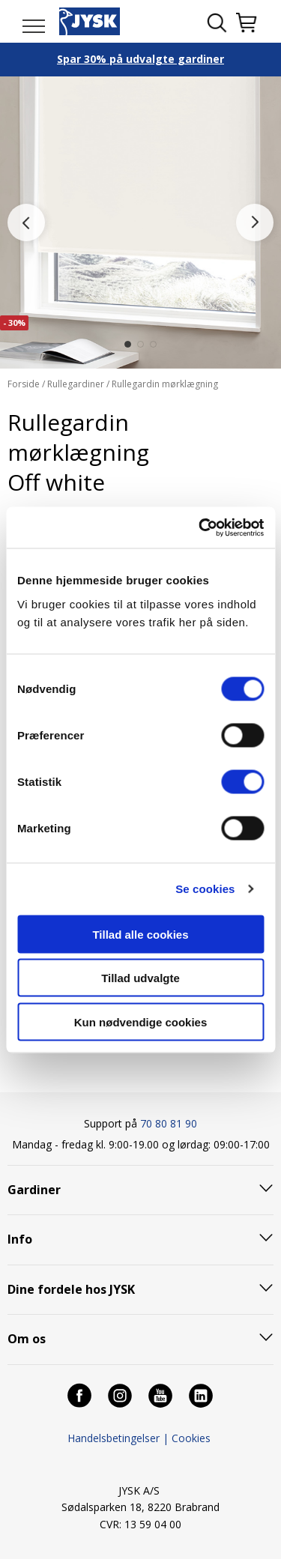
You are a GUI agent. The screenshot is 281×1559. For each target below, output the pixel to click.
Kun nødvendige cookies (141, 1021)
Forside (24, 384)
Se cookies (205, 889)
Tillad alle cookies (140, 933)
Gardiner (34, 1189)
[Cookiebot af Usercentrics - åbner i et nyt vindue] (200, 527)
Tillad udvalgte (140, 978)
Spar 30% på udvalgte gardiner (140, 59)
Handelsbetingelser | (118, 1438)
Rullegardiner (75, 384)
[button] (127, 344)
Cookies (191, 1438)
